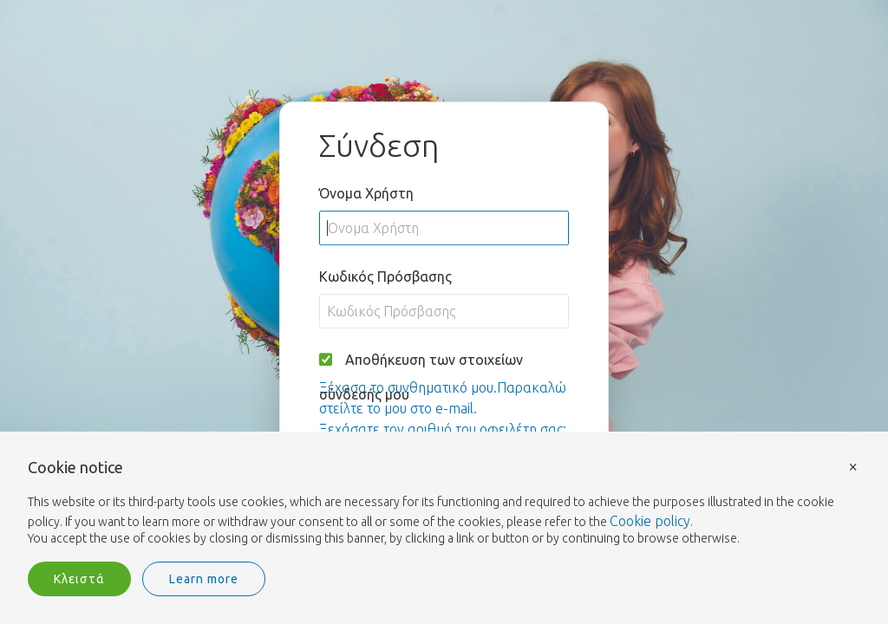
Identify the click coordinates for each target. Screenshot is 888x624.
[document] (444, 503)
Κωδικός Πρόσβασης (385, 276)
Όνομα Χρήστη (366, 193)
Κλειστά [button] (79, 579)
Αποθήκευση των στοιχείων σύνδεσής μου (421, 377)
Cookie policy (650, 521)
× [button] (853, 466)
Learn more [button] (203, 579)
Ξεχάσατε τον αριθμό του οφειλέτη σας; (442, 429)
